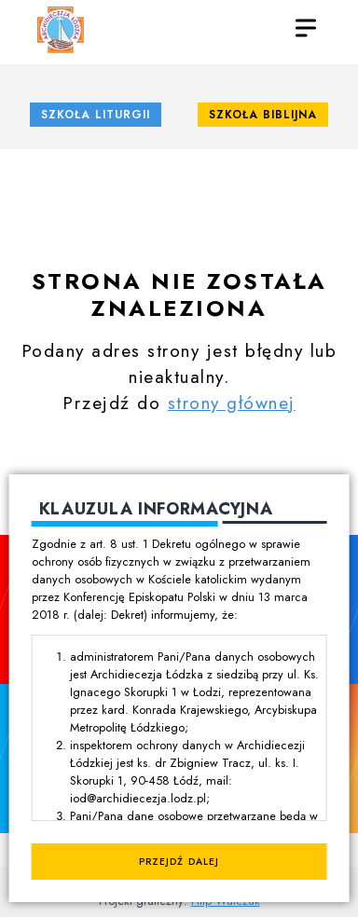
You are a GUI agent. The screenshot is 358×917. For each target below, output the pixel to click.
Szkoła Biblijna (263, 114)
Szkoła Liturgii (95, 114)
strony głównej (232, 403)
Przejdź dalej (178, 862)
